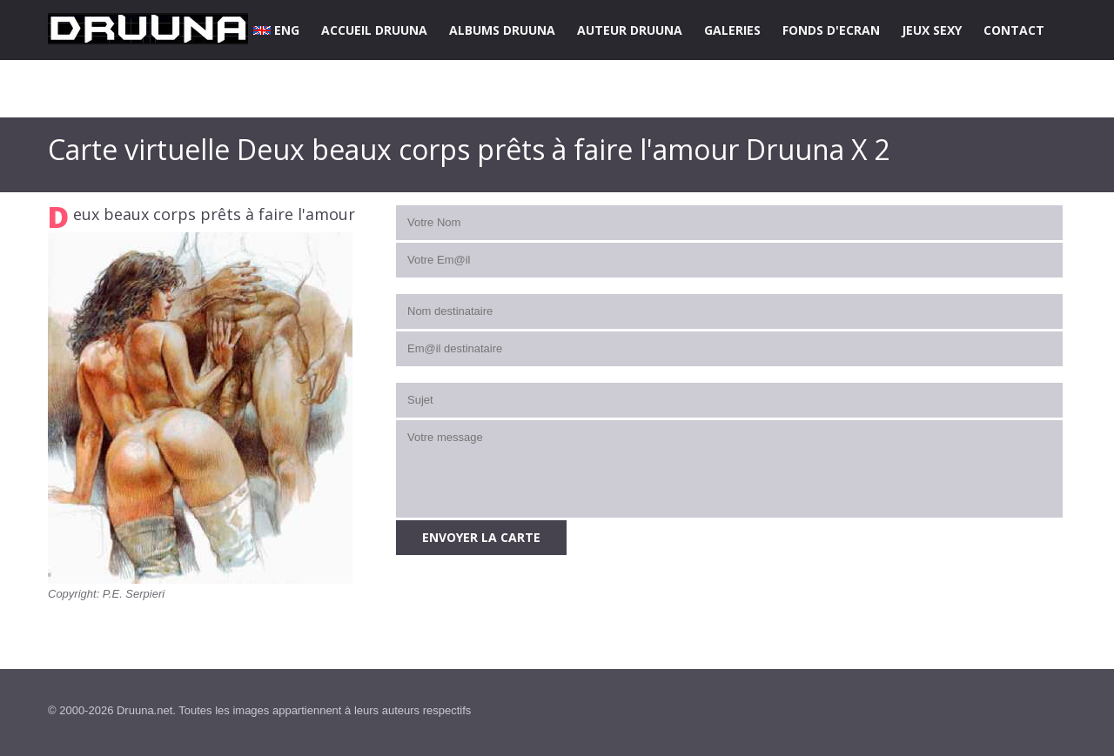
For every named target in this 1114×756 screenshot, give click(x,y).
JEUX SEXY (932, 30)
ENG (276, 30)
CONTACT (1013, 30)
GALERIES (732, 30)
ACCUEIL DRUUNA (374, 30)
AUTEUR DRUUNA (629, 30)
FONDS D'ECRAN (831, 30)
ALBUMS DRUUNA (502, 30)
